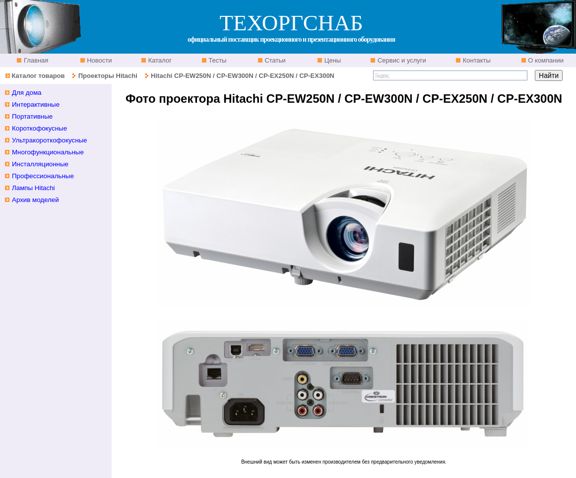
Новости (98, 60)
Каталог (159, 60)
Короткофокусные (39, 128)
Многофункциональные (48, 152)
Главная (35, 60)
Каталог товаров (37, 75)
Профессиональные (43, 176)
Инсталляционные (40, 164)
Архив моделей (35, 200)
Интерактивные (36, 104)
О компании (545, 60)
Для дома (27, 92)
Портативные (32, 116)
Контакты (476, 60)
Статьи (274, 60)
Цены (331, 60)
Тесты (217, 60)
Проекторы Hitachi (107, 75)
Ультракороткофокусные (49, 140)
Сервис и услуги (401, 60)
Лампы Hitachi (33, 188)
